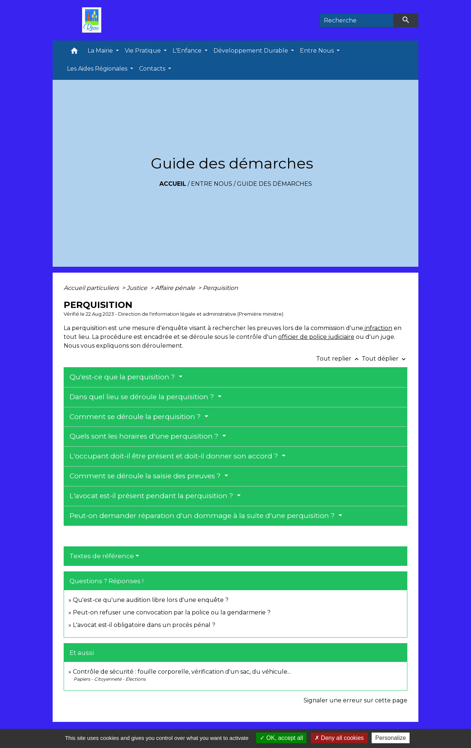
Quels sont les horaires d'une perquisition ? (145, 436)
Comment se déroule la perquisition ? (136, 416)
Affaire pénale (175, 287)
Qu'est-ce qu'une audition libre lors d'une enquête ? (151, 599)
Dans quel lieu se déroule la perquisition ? (143, 397)
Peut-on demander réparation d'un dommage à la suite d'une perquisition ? (203, 515)
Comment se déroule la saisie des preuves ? (146, 476)
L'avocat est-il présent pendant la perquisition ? (152, 496)
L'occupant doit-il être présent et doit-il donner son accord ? (175, 456)
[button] (74, 52)
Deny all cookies (339, 738)
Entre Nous (211, 183)
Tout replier (339, 358)
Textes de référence (102, 556)
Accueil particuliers (92, 287)
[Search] (356, 20)
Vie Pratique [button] (143, 50)
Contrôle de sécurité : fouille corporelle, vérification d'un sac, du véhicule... (182, 671)
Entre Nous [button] (317, 50)
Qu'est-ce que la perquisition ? (123, 377)
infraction (377, 328)
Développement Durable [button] (251, 50)
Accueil (172, 183)
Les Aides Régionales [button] (98, 68)
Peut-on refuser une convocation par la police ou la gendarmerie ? (171, 612)
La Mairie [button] (101, 50)
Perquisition (220, 287)
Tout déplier (384, 358)
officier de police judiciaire (316, 336)
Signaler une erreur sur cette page (355, 700)
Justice (138, 287)
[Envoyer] (406, 20)
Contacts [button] (153, 68)
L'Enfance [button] (188, 50)
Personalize (390, 738)
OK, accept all (281, 738)
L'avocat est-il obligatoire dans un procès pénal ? (144, 624)
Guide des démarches (274, 183)
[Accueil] (93, 20)
